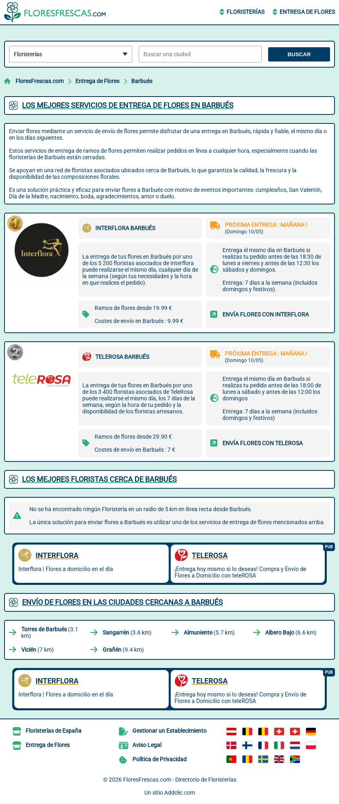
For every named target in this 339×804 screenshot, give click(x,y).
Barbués (141, 81)
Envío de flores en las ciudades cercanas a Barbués (122, 602)
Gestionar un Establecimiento (169, 730)
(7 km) (37, 649)
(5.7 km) (209, 632)
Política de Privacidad (159, 759)
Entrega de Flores (307, 12)
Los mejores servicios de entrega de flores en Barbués (127, 105)
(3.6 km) (127, 632)
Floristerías (245, 12)
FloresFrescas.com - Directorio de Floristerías (179, 779)
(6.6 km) (291, 632)
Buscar (299, 54)
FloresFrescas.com (39, 81)
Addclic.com (179, 792)
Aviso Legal (146, 745)
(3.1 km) (49, 632)
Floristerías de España (53, 730)
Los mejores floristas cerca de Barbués (99, 479)
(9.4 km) (123, 649)
